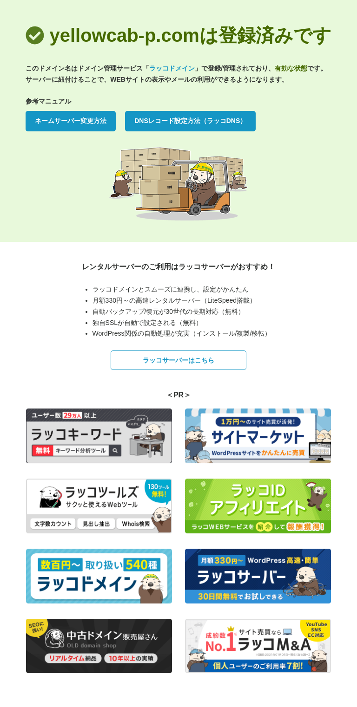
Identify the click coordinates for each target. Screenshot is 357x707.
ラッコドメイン (172, 68)
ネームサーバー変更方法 (70, 120)
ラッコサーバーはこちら (178, 360)
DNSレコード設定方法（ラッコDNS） (190, 120)
